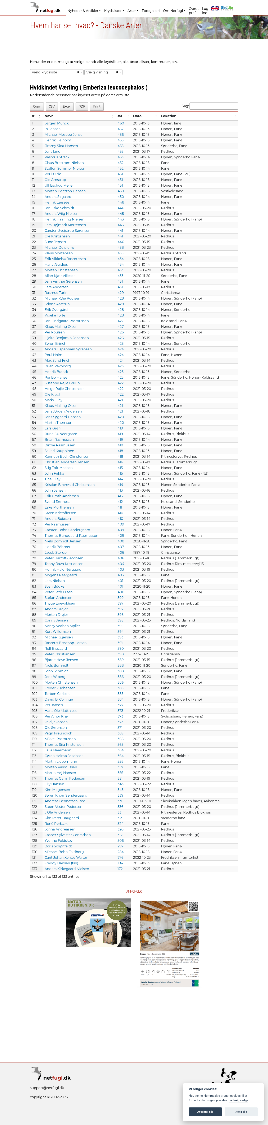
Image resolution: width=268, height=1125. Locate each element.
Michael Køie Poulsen (62, 298)
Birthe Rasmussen (60, 445)
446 (121, 208)
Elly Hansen (54, 784)
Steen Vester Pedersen (63, 807)
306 (121, 841)
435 (121, 253)
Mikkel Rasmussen (60, 739)
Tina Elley (52, 479)
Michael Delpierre (59, 248)
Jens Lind (53, 152)
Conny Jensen (56, 620)
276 (121, 858)
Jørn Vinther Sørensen (63, 281)
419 (120, 428)
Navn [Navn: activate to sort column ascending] (49, 116)
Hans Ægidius (56, 265)
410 (120, 513)
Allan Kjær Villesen (60, 276)
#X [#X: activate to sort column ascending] (120, 116)
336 (121, 801)
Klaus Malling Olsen (61, 327)
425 (121, 344)
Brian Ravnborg (58, 366)
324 (121, 824)
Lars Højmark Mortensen (65, 225)
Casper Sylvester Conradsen (68, 835)
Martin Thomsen (58, 423)
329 (121, 818)
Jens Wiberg (55, 677)
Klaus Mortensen (59, 253)
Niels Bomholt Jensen (63, 541)
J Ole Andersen (57, 812)
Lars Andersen (57, 287)
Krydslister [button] (112, 11)
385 (121, 688)
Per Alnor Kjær (57, 716)
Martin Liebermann (61, 762)
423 (121, 366)
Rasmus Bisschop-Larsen (66, 643)
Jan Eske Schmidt (59, 208)
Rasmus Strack (57, 157)
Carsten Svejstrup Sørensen (67, 231)
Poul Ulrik (53, 174)
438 (121, 248)
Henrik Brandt (56, 372)
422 (121, 383)
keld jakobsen (56, 722)
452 (121, 163)
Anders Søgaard (58, 197)
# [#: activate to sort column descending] (33, 116)
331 (120, 812)
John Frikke (54, 473)
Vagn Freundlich (58, 733)
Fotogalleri (151, 11)
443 (121, 219)
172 (120, 869)
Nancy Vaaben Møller (62, 626)
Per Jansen (54, 705)
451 (120, 174)
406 (121, 553)
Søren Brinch (55, 344)
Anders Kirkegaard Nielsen (67, 869)
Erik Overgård (56, 310)
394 (121, 632)
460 (121, 123)
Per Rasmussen (58, 524)
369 (121, 733)
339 (121, 795)
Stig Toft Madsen (59, 468)
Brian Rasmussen (59, 440)
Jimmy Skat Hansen (61, 146)
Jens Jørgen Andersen (63, 411)
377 (121, 705)
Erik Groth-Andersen (62, 496)
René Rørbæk (56, 824)
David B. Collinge (59, 699)
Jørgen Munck (57, 123)
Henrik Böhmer (58, 547)
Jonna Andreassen (60, 829)
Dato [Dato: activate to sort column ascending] (137, 116)
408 (121, 541)
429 (121, 293)
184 (120, 863)
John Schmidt (56, 671)
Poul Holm (53, 355)
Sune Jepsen (55, 242)
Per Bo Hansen (57, 377)
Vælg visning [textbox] (97, 72)
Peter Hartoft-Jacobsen (64, 558)
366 (121, 739)
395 (121, 620)
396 (121, 615)
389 (121, 660)
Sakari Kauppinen (59, 451)
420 (121, 417)
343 (121, 784)
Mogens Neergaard (61, 575)
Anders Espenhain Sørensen (68, 349)
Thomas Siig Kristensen (64, 745)
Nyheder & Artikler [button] (82, 11)
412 (120, 502)
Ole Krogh (53, 394)
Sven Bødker (55, 586)
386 (121, 677)
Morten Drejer (56, 615)
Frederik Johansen (60, 688)
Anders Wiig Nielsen (62, 214)
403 (121, 569)
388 (121, 666)
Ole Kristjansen (57, 236)
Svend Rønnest (57, 502)
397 (121, 603)
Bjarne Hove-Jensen (61, 660)
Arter (132, 11)
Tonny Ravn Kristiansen (64, 564)
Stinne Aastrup (57, 304)
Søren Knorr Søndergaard (66, 795)
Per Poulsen (55, 332)
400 (121, 592)
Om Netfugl (173, 11)
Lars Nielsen (55, 581)
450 (121, 191)
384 (121, 699)
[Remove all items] (77, 72)
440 (121, 242)
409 (121, 524)
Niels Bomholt (56, 666)
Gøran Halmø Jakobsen (64, 756)
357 (120, 767)
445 (121, 214)
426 (121, 332)
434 (121, 259)
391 (120, 643)
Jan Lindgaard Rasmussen (67, 321)
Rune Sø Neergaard (61, 434)
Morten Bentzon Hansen (65, 191)
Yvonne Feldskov (59, 841)
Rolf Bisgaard (56, 649)
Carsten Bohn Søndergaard (67, 530)
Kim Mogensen (57, 790)
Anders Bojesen (58, 519)
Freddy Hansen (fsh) (61, 863)
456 (121, 135)
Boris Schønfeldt (58, 846)
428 (121, 298)
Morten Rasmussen (61, 767)
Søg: (210, 106)
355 (120, 773)
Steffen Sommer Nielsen (65, 168)
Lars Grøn (53, 428)
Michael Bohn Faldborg (64, 852)
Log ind (205, 11)
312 (120, 835)
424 (121, 349)
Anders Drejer (56, 609)
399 (121, 598)
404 (121, 564)
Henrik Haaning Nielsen (64, 219)
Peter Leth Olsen (59, 592)
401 (120, 581)
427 (121, 321)
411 (120, 507)
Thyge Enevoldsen (60, 603)
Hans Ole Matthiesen (62, 711)
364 (121, 750)
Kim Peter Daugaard (62, 818)
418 (120, 445)
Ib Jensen (53, 129)
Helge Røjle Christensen (65, 389)
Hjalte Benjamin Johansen (67, 338)
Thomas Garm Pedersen (65, 778)
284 (121, 852)
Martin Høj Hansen (60, 773)
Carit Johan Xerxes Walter (66, 858)
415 (120, 468)
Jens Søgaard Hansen (63, 417)
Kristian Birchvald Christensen (70, 485)
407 (121, 547)
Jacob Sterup (56, 553)
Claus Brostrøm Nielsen (64, 163)
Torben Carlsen (57, 694)
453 (121, 152)
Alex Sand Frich (57, 361)
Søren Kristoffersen (60, 513)
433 (121, 270)
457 (121, 129)
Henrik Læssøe (57, 202)
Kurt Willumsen (58, 632)
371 (120, 728)
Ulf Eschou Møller (59, 185)
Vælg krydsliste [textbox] (44, 72)
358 (121, 762)
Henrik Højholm (58, 140)
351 (120, 778)
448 (121, 202)
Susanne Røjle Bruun (62, 383)
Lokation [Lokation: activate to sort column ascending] (169, 116)
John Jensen (55, 490)
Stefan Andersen (58, 598)
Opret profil (194, 11)
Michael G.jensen (59, 637)
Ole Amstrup (55, 180)
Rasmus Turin (56, 293)
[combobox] (57, 72)
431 (120, 281)
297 (121, 846)
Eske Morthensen (59, 507)
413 (120, 490)
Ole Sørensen (56, 728)
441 (120, 231)
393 (121, 637)
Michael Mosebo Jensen (65, 135)
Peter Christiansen (60, 654)
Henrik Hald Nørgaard (63, 569)
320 (121, 829)
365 (121, 745)
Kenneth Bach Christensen (67, 457)
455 (121, 140)
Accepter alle (205, 1111)
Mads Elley (53, 400)
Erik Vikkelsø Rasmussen (65, 259)
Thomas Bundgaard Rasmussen (71, 536)
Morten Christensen (61, 270)
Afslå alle (241, 1111)
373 (120, 711)
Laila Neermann (58, 750)
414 (120, 479)
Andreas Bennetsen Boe (65, 801)
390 (121, 649)
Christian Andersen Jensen (67, 462)
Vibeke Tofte (55, 315)
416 (120, 462)
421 (120, 400)
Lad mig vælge (238, 1100)
